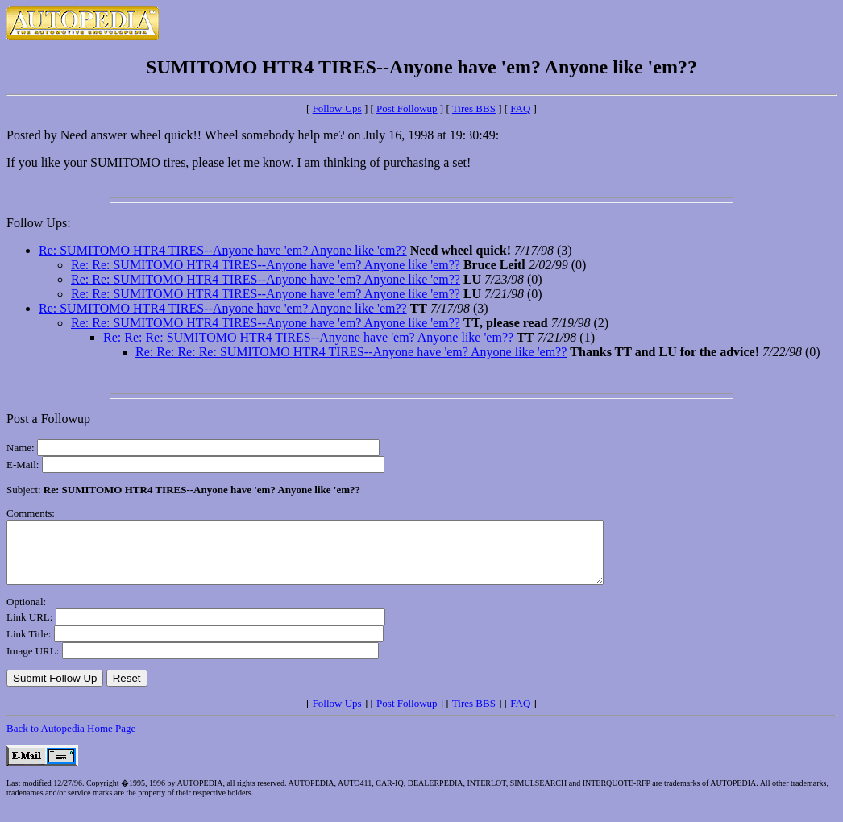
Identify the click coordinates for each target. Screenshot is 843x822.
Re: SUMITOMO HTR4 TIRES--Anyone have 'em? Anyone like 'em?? (223, 250)
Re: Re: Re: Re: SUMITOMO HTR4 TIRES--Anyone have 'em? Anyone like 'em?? (351, 352)
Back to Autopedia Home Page (70, 740)
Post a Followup (48, 419)
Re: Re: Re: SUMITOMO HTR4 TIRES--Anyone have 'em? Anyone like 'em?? (308, 337)
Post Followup (407, 108)
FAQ (520, 108)
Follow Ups (337, 108)
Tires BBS (474, 108)
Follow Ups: (38, 223)
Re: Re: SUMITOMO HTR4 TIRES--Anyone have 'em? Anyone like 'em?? (265, 265)
